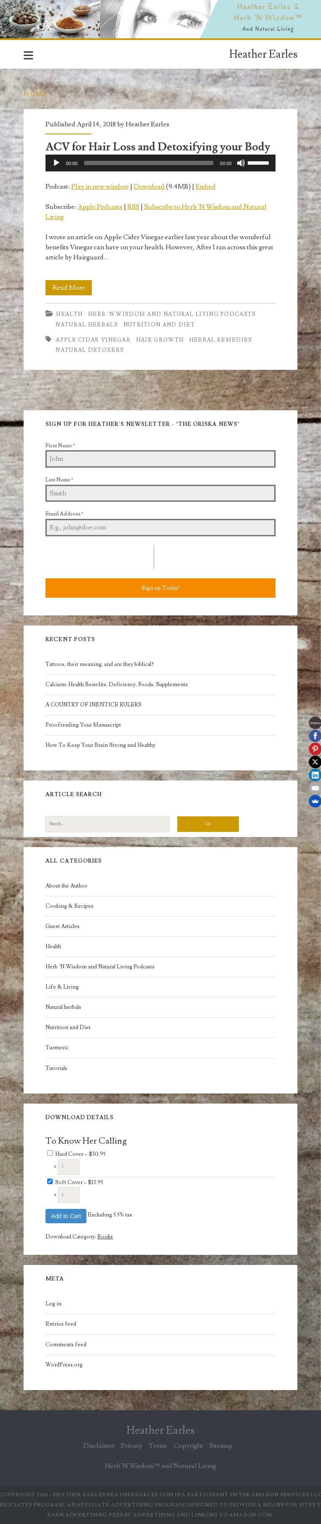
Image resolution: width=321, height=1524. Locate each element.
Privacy (131, 1445)
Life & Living (62, 987)
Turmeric (57, 1047)
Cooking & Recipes (69, 906)
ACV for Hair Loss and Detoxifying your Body (157, 147)
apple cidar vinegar (93, 340)
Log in (53, 1303)
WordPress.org (64, 1364)
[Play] (56, 163)
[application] (160, 163)
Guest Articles (62, 926)
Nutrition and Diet (159, 324)
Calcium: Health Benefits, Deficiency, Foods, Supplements (116, 684)
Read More (72, 287)
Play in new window (100, 186)
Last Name (59, 480)
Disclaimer (99, 1445)
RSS (133, 207)
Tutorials (56, 1068)
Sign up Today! (161, 588)
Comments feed (65, 1344)
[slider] (148, 163)
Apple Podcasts (100, 207)
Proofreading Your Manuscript (83, 725)
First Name (60, 446)
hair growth (160, 340)
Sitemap (221, 1445)
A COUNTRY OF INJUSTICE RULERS (93, 704)
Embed (205, 186)
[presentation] (99, 557)
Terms (158, 1445)
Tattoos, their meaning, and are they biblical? (99, 664)
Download (149, 186)
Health (69, 314)
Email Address (64, 514)
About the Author (66, 885)
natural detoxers (90, 350)
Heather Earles (263, 54)
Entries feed (60, 1324)
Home (35, 94)
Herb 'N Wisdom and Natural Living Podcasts (172, 314)
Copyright (188, 1445)
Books (105, 1236)
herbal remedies (220, 340)
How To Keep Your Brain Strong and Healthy (100, 745)
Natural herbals (87, 324)
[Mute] (241, 163)
